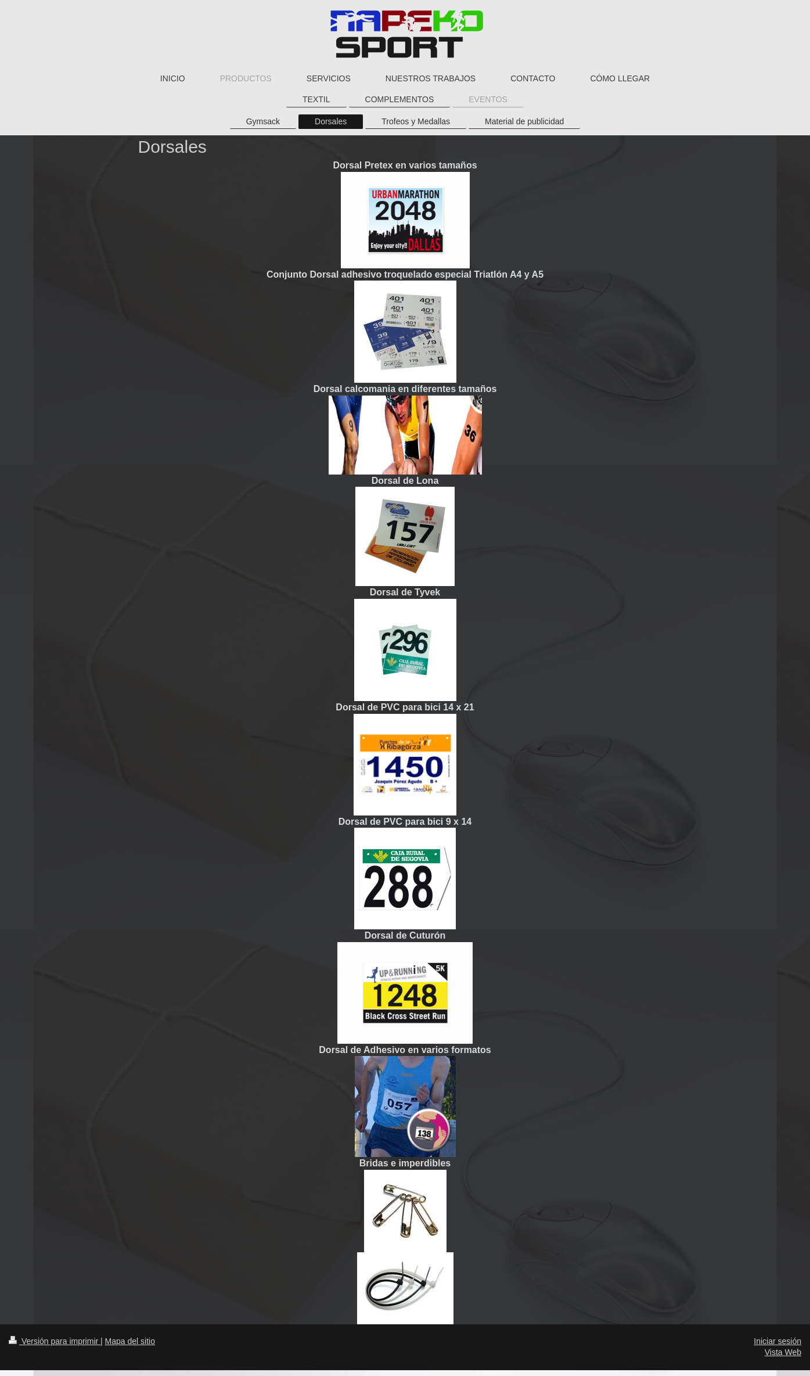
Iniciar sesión (777, 1341)
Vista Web (783, 1352)
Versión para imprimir (54, 1341)
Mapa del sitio (130, 1341)
